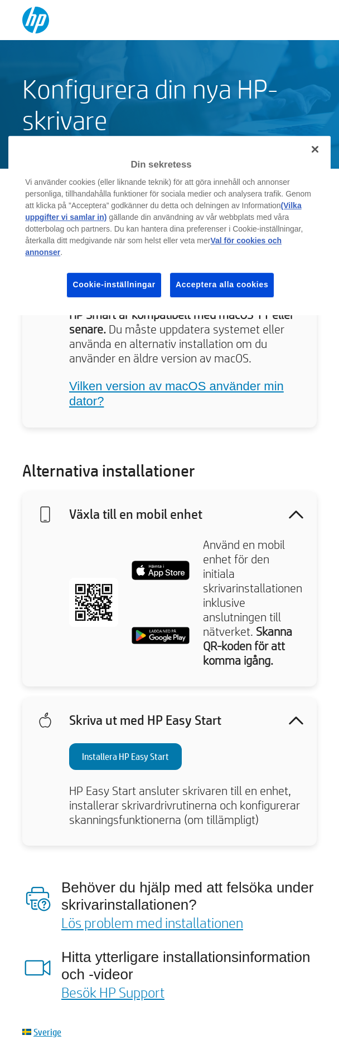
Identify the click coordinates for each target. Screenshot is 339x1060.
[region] (169, 225)
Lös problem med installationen (152, 922)
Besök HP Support (112, 992)
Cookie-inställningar (114, 284)
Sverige (47, 1031)
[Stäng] (315, 149)
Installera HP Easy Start (125, 756)
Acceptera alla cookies (222, 284)
